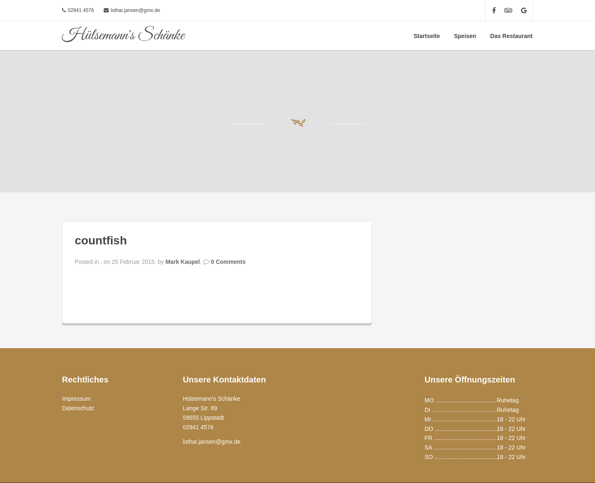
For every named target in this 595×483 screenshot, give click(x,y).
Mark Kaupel (182, 261)
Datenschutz (78, 408)
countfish (101, 240)
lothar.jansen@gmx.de (135, 10)
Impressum (76, 398)
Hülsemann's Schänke (123, 35)
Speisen (465, 36)
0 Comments (228, 261)
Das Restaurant (511, 36)
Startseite (427, 36)
